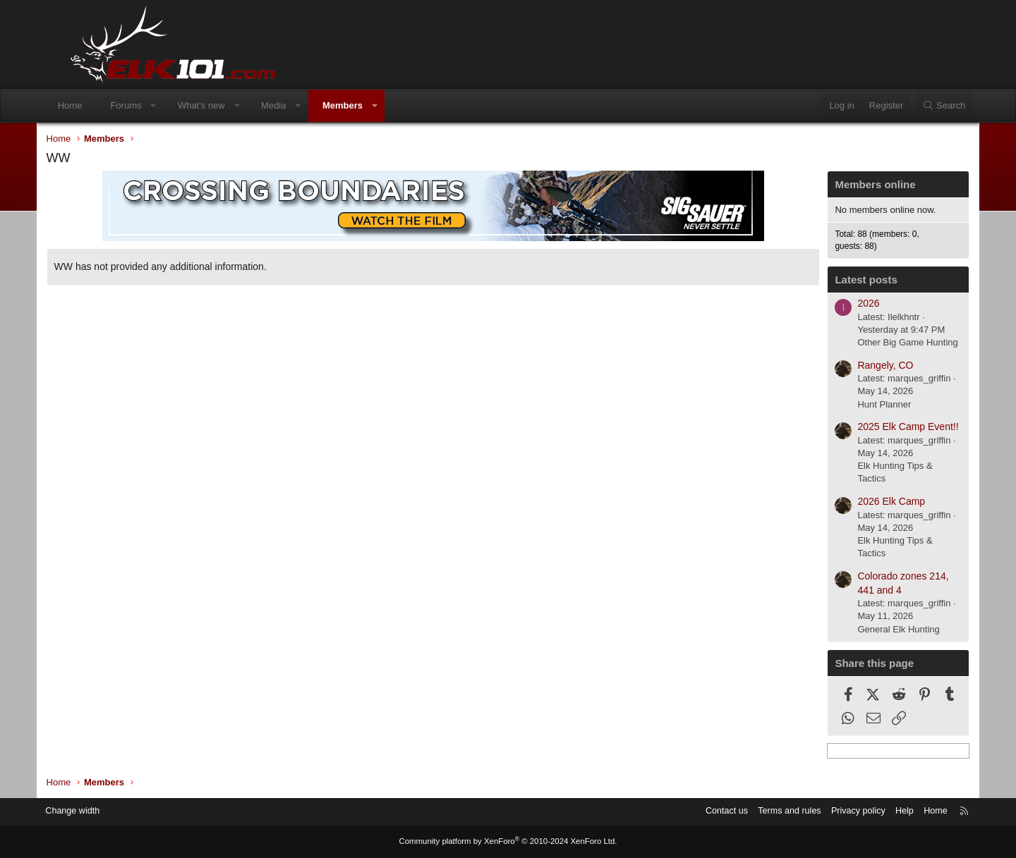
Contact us (688, 812)
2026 (840, 304)
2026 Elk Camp (863, 502)
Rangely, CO (857, 366)
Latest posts (837, 281)
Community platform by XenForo (508, 842)
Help (871, 812)
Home (97, 105)
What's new (228, 105)
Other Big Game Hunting (879, 343)
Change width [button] (105, 812)
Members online (846, 186)
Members (369, 105)
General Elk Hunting (870, 630)
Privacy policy (824, 812)
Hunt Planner (856, 405)
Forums (153, 105)
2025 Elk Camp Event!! (879, 428)
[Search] (916, 106)
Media (300, 105)
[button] (180, 106)
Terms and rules (752, 812)
